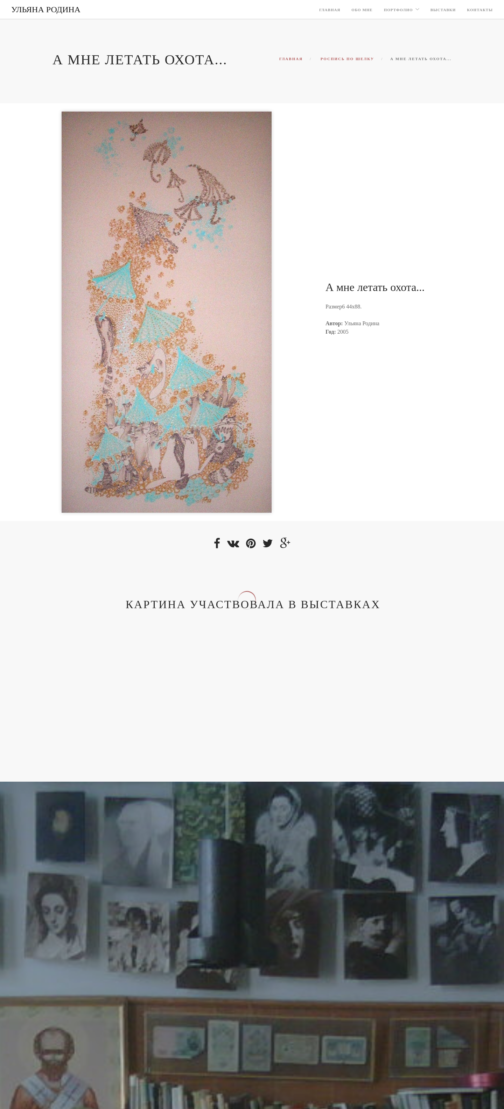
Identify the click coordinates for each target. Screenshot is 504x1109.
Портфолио (398, 10)
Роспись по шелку (347, 59)
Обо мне (361, 10)
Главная (329, 10)
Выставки (443, 10)
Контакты (480, 10)
